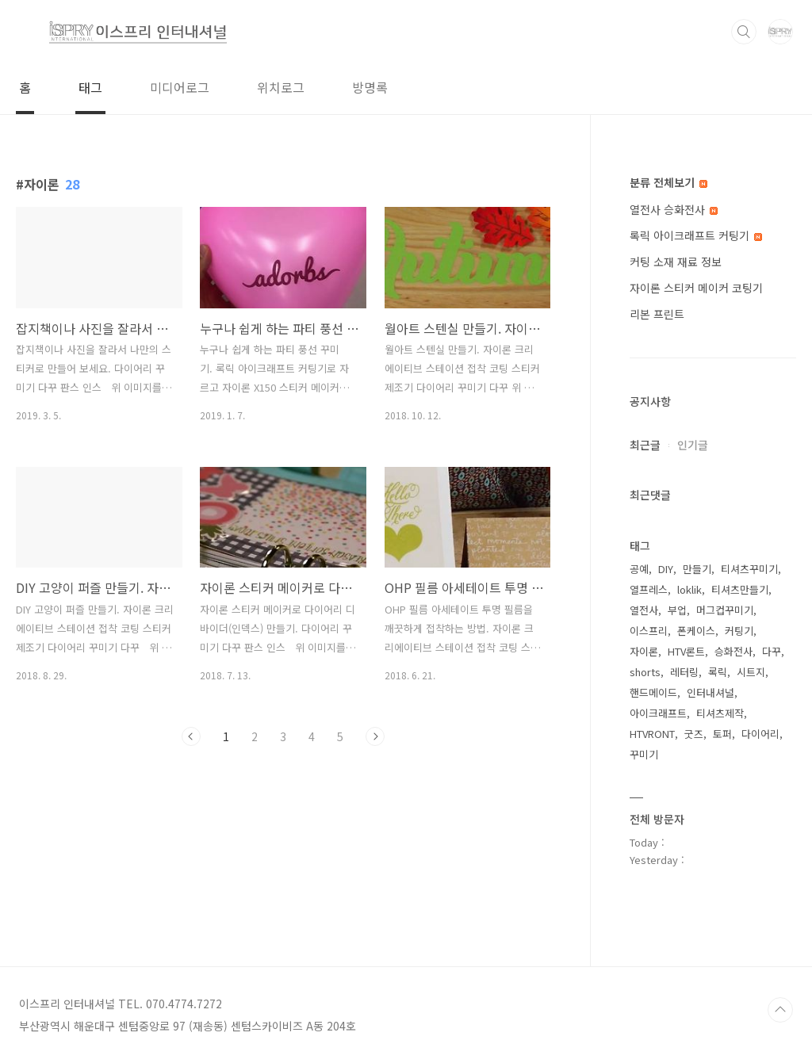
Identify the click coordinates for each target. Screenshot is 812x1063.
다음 (375, 736)
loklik (689, 589)
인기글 (692, 445)
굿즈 (693, 733)
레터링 (684, 671)
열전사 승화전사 (674, 209)
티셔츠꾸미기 (749, 568)
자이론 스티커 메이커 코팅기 (696, 288)
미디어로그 (179, 87)
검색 (744, 32)
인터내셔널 (710, 692)
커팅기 (739, 630)
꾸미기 (644, 754)
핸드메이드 (653, 692)
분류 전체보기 (668, 182)
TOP (780, 1010)
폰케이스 (696, 630)
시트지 (751, 671)
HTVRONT (652, 733)
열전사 (644, 610)
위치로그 (280, 87)
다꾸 (771, 651)
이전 (191, 736)
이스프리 (649, 630)
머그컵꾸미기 (724, 610)
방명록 (370, 87)
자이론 (644, 651)
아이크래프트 (658, 713)
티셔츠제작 (720, 713)
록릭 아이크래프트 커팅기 (696, 235)
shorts (645, 671)
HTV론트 (686, 651)
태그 (90, 87)
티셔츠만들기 (739, 589)
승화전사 (733, 651)
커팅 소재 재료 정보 (676, 262)
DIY (665, 568)
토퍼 (722, 733)
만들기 (697, 568)
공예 (639, 568)
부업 (677, 610)
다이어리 (760, 733)
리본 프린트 (657, 314)
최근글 (645, 445)
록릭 (717, 671)
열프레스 (649, 589)
